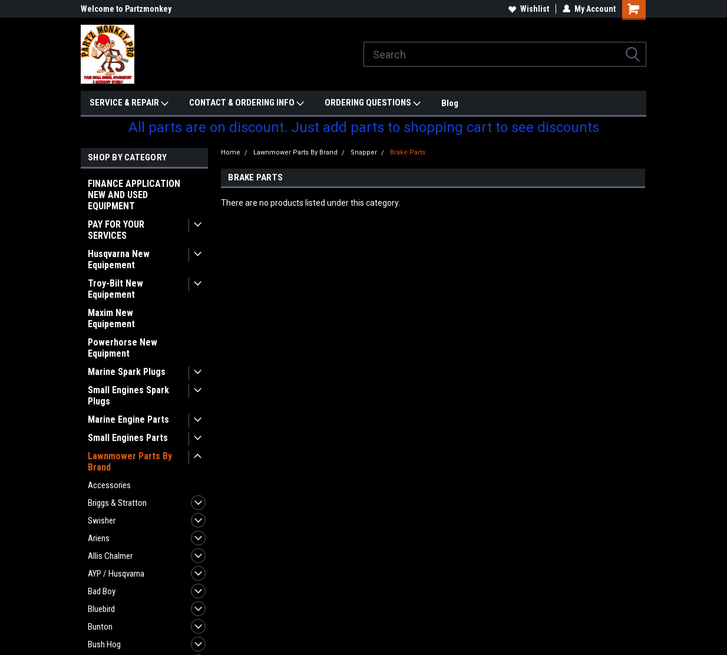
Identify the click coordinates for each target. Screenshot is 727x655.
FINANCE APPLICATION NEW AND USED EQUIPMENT (134, 195)
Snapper (364, 152)
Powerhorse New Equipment (122, 348)
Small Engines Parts (128, 437)
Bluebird (101, 609)
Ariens (99, 538)
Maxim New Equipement (111, 318)
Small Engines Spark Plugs (128, 395)
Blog (449, 103)
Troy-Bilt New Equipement (115, 289)
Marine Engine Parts (128, 419)
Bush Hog (104, 644)
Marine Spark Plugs (127, 371)
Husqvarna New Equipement (119, 259)
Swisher (101, 520)
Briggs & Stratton (117, 503)
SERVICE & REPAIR (129, 103)
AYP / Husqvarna (116, 573)
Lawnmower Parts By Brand (130, 461)
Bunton (100, 626)
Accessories (109, 485)
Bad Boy (101, 591)
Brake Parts (407, 152)
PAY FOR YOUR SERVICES (116, 230)
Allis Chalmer (110, 556)
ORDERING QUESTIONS (373, 103)
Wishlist (528, 9)
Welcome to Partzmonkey (126, 9)
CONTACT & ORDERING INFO (246, 103)
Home (230, 152)
